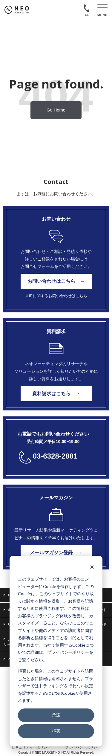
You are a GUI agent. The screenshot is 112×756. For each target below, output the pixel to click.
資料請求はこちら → (56, 393)
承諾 (56, 714)
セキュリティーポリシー (31, 747)
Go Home (56, 110)
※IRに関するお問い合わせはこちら (56, 296)
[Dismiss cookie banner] (92, 568)
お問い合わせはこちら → (56, 281)
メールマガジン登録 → (56, 552)
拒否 (56, 731)
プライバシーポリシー (68, 652)
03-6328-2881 (55, 456)
